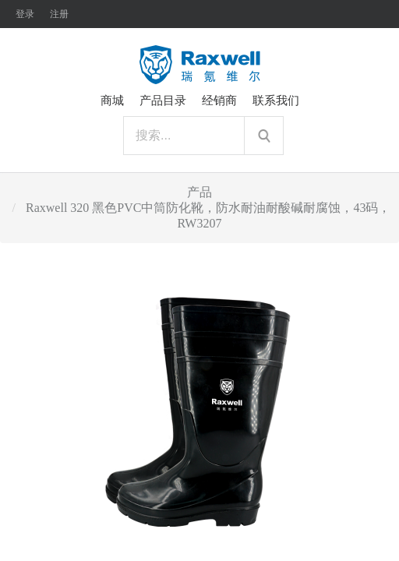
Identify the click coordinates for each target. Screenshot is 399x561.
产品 (199, 192)
